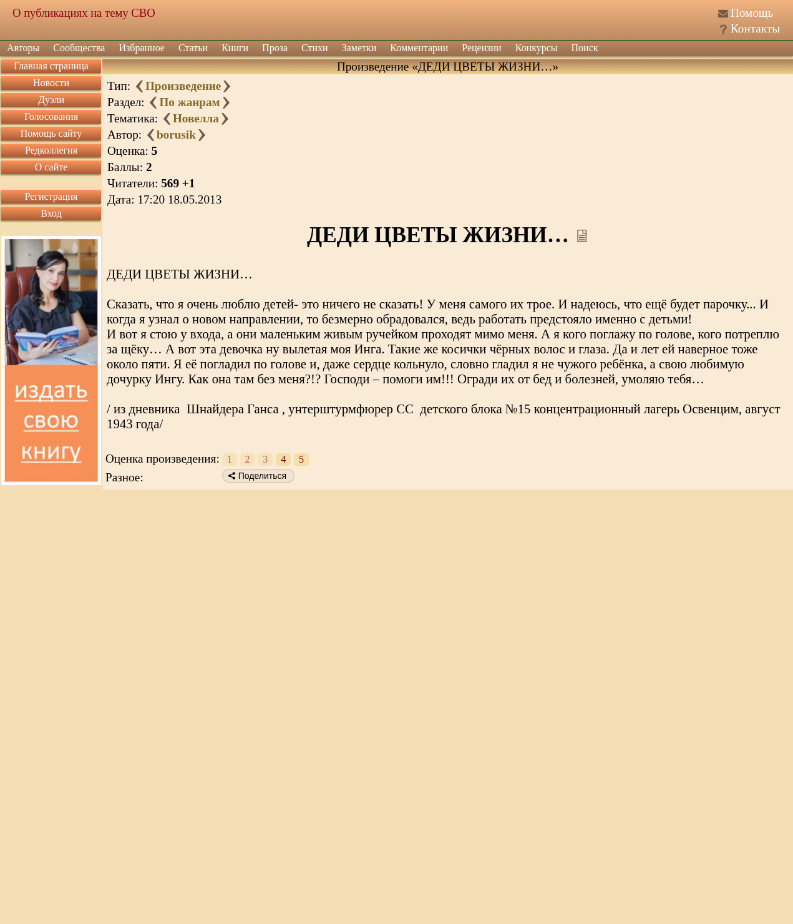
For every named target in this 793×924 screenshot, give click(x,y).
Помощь (752, 12)
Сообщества (79, 47)
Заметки (359, 47)
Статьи (193, 47)
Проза (275, 47)
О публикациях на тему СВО (83, 12)
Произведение (183, 85)
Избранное (142, 47)
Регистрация (51, 196)
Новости (51, 82)
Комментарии (419, 47)
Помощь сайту (51, 133)
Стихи (314, 47)
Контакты (755, 28)
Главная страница (51, 66)
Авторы (23, 47)
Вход (51, 213)
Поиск (585, 47)
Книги (234, 47)
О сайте (51, 167)
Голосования (51, 116)
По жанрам (189, 102)
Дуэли (51, 99)
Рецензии (481, 47)
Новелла (196, 118)
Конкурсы (536, 47)
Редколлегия (51, 150)
